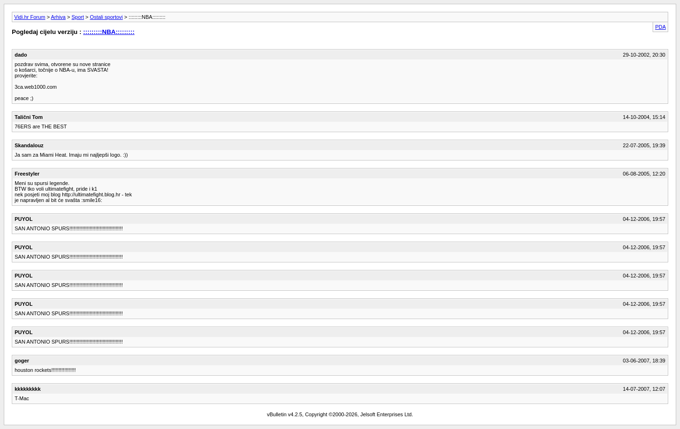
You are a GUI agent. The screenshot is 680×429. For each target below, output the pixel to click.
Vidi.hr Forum (29, 17)
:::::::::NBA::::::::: (109, 31)
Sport (78, 17)
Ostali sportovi (106, 17)
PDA (660, 27)
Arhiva (58, 17)
